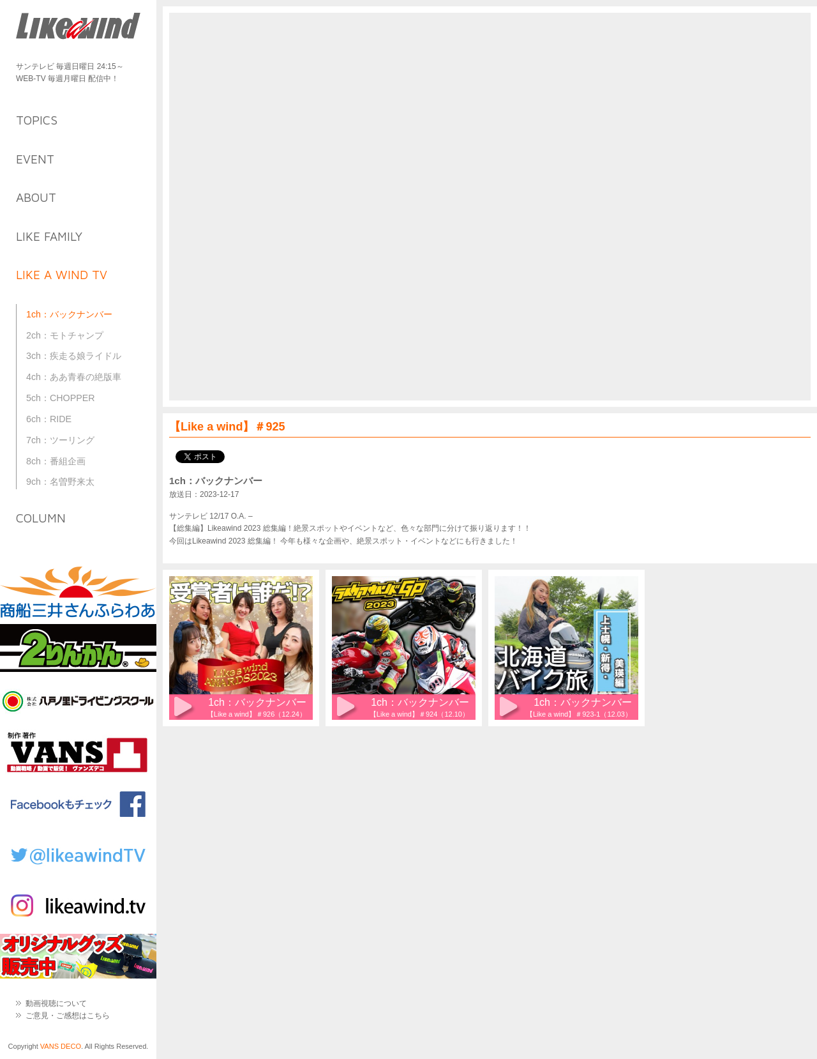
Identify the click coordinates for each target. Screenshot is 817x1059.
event (35, 159)
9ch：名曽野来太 (60, 481)
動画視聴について (56, 1003)
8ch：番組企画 (56, 461)
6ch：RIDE (48, 419)
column (41, 518)
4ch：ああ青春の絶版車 (73, 377)
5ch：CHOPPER (60, 398)
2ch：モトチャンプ (64, 335)
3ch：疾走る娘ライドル (73, 356)
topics (36, 120)
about (36, 197)
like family (49, 236)
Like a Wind (78, 27)
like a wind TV (61, 275)
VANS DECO (60, 1046)
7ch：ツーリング (60, 440)
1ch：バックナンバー (69, 314)
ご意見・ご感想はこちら (68, 1015)
